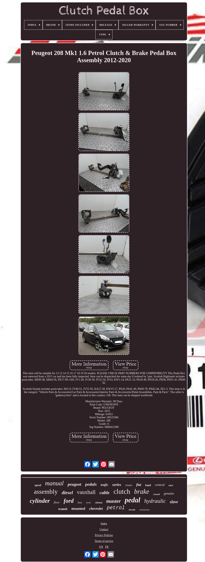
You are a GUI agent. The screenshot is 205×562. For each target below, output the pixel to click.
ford (69, 501)
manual (54, 483)
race (171, 485)
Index (104, 523)
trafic (104, 485)
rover (88, 502)
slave (174, 502)
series (116, 485)
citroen (98, 502)
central (160, 485)
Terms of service (103, 541)
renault (156, 494)
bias (80, 502)
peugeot (74, 484)
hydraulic (155, 501)
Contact (103, 529)
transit (62, 509)
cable (104, 492)
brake (141, 491)
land (148, 485)
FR (107, 546)
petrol (116, 508)
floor (57, 502)
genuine (169, 493)
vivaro (128, 485)
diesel (67, 492)
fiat (138, 485)
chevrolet (96, 509)
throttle (132, 509)
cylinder (40, 500)
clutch (122, 491)
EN (101, 546)
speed (38, 485)
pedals (91, 484)
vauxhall (86, 492)
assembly (46, 491)
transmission (144, 510)
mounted (78, 508)
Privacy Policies (104, 535)
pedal (132, 500)
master (113, 501)
